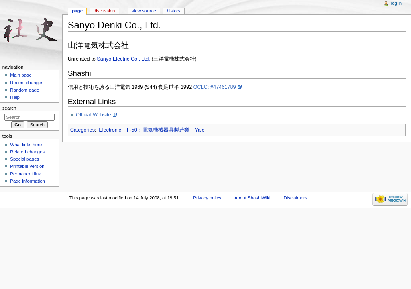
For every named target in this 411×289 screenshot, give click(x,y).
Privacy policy (207, 197)
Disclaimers (295, 197)
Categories (82, 130)
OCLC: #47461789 (214, 87)
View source (144, 10)
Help (15, 97)
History (174, 10)
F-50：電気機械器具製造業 (158, 130)
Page (77, 10)
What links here (26, 144)
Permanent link (25, 173)
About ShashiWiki (252, 197)
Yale (199, 130)
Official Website (93, 115)
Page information (27, 181)
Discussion (104, 10)
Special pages (24, 159)
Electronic (110, 130)
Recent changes (26, 82)
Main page (21, 75)
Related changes (27, 151)
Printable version (27, 166)
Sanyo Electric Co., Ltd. (123, 59)
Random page (24, 90)
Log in (396, 3)
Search (9, 108)
